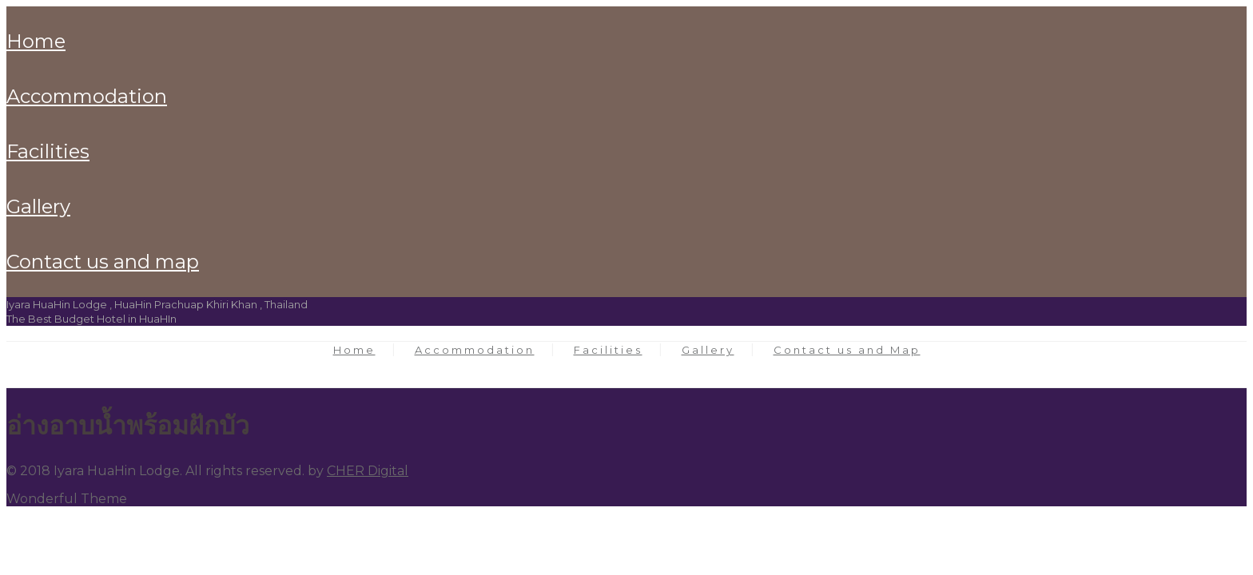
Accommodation (86, 96)
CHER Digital (367, 470)
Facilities (48, 151)
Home (36, 41)
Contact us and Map (102, 261)
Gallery (38, 206)
